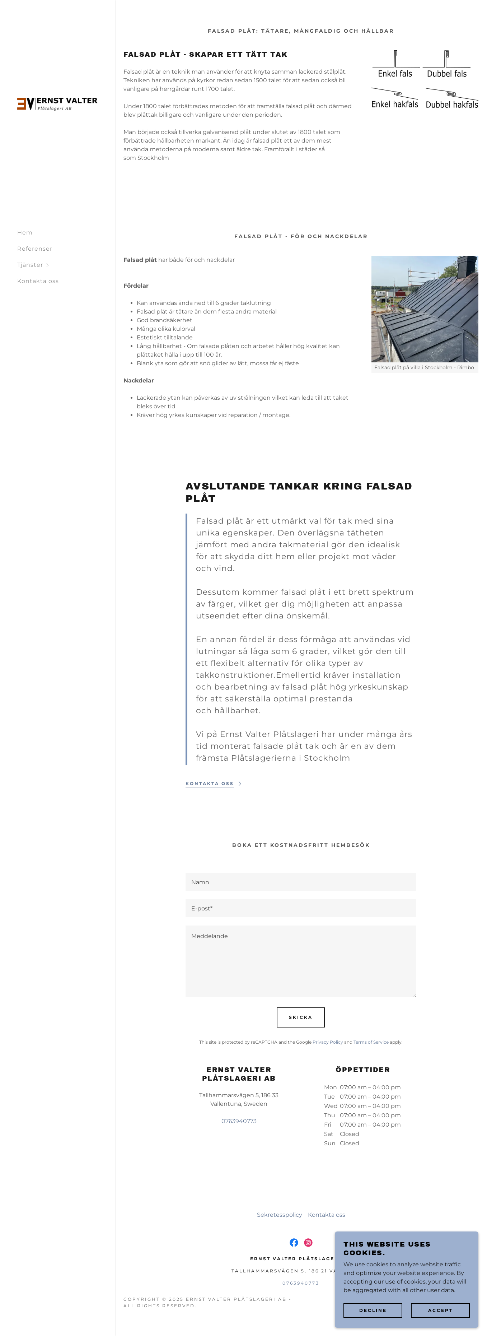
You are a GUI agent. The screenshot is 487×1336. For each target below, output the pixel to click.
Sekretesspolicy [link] (279, 1214)
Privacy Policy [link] (328, 1042)
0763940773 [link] (239, 1121)
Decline (373, 1310)
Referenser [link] (34, 248)
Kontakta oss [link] (38, 281)
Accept (440, 1310)
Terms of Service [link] (371, 1042)
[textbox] (301, 882)
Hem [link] (25, 232)
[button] (66, 265)
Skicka (301, 1017)
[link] (57, 103)
